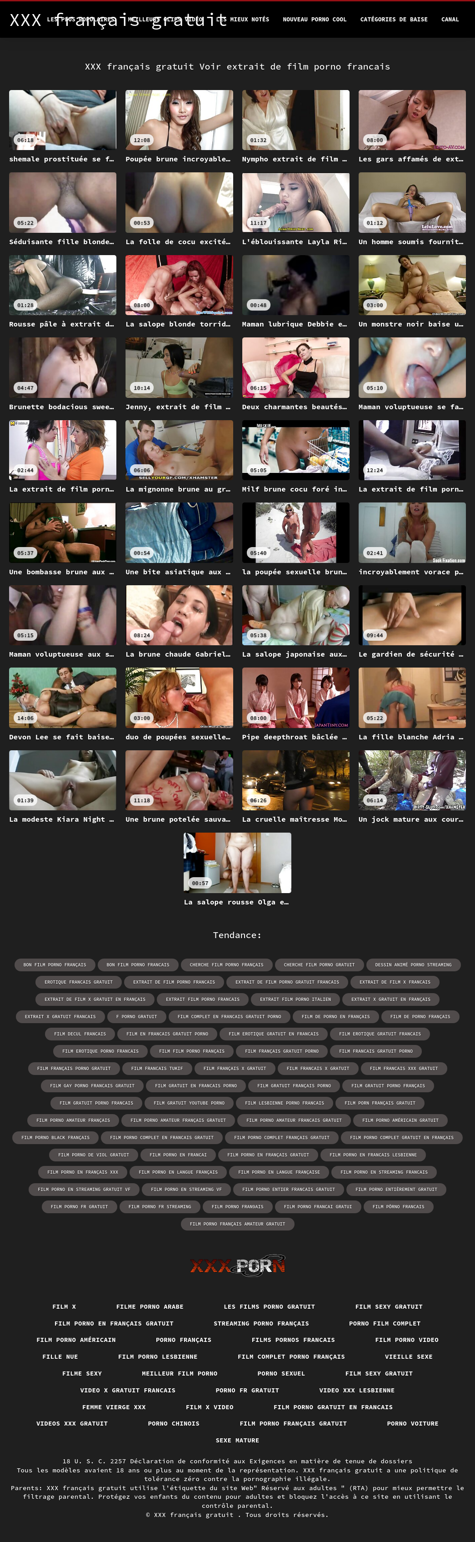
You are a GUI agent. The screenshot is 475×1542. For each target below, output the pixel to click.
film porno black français (55, 1137)
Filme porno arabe (150, 1306)
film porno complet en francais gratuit (162, 1137)
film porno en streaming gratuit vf (84, 1189)
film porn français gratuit (380, 1103)
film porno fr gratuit (79, 1207)
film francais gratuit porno (376, 1051)
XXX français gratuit (196, 1515)
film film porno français (192, 1051)
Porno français (184, 1340)
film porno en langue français (178, 1172)
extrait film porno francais (203, 999)
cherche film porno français (227, 965)
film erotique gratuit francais (380, 1034)
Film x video (210, 1407)
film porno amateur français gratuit (178, 1120)
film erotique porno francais (100, 1051)
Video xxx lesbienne (357, 1390)
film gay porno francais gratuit (92, 1086)
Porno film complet (385, 1323)
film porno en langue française (279, 1172)
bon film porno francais (138, 965)
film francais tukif (157, 1068)
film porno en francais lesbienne (373, 1155)
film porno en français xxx (82, 1172)
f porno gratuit (136, 1017)
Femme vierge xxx (114, 1407)
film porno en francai (178, 1155)
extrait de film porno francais (174, 982)
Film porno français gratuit (293, 1423)
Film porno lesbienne (158, 1356)
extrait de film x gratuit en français (95, 999)
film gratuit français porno (294, 1086)
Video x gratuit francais (127, 1390)
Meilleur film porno (179, 1373)
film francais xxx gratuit (404, 1068)
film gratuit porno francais (96, 1103)
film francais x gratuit (318, 1068)
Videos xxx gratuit (72, 1423)
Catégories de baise (394, 19)
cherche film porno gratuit (319, 965)
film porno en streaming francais (384, 1172)
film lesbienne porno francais (284, 1103)
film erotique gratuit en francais (274, 1034)
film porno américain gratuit (400, 1120)
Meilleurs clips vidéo (165, 19)
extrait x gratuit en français (390, 999)
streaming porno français (261, 1323)
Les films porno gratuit (269, 1306)
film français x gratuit (235, 1068)
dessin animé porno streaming (413, 965)
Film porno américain (76, 1340)
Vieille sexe (409, 1356)
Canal (450, 19)
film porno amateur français (73, 1120)
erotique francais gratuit (79, 982)
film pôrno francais (399, 1207)
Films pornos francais (293, 1340)
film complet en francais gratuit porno (229, 1017)
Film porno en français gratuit (114, 1323)
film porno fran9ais (238, 1207)
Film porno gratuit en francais (333, 1407)
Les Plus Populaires (80, 19)
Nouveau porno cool (314, 19)
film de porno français (420, 1017)
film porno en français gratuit (268, 1155)
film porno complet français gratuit (282, 1137)
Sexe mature (237, 1440)
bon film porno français (55, 965)
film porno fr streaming (160, 1207)
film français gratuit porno (282, 1051)
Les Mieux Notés (242, 19)
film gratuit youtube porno (189, 1103)
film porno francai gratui (318, 1207)
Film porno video (407, 1340)
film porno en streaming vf (186, 1189)
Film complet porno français (291, 1356)
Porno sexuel (281, 1373)
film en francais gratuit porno (167, 1034)
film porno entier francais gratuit (288, 1189)
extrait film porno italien (295, 999)
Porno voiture (413, 1423)
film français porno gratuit (74, 1068)
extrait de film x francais (395, 982)
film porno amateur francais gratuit (294, 1120)
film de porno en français (336, 1017)
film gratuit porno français (388, 1086)
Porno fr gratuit (247, 1390)
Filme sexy (82, 1373)
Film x (64, 1306)
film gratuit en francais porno (196, 1086)
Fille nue (60, 1356)
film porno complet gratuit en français (402, 1137)
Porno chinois (174, 1423)
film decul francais (80, 1034)
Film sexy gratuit (389, 1306)
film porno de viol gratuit (93, 1155)
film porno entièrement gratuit (396, 1189)
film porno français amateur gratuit (237, 1224)
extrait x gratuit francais (60, 1017)
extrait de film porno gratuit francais (287, 982)
